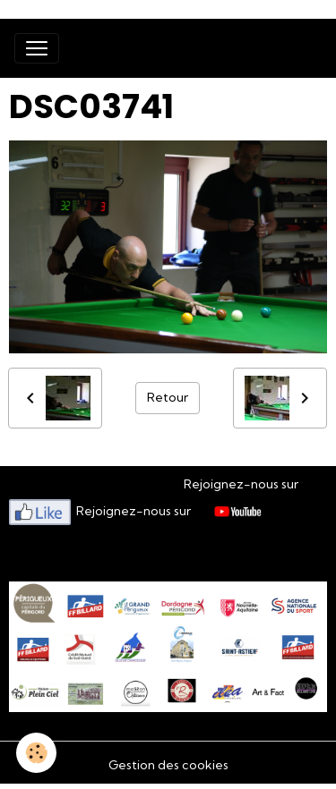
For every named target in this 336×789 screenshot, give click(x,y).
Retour (167, 397)
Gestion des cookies (168, 765)
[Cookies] (36, 753)
